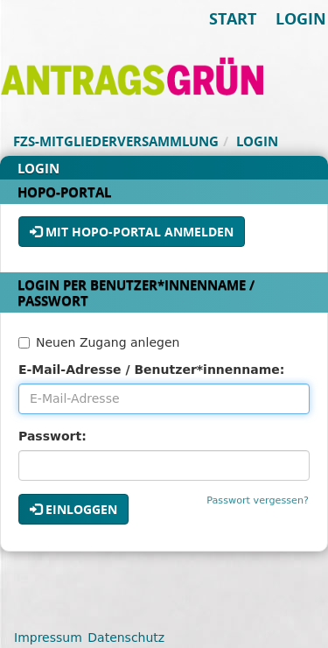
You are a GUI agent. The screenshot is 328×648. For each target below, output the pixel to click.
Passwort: (52, 436)
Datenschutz (125, 637)
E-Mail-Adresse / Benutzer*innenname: (151, 370)
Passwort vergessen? (257, 500)
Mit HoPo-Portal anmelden (132, 231)
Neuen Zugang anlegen (98, 342)
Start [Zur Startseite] (232, 18)
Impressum (48, 637)
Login (301, 18)
